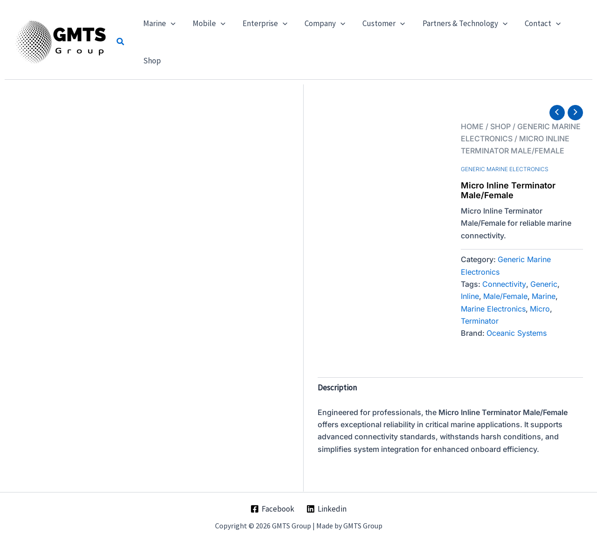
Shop (500, 126)
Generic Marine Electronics (504, 169)
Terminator (480, 321)
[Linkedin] (326, 509)
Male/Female (505, 296)
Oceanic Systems (516, 333)
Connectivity (504, 284)
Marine (543, 296)
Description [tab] (337, 387)
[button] (121, 42)
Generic (543, 284)
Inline (470, 296)
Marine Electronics (493, 308)
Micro (540, 308)
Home (472, 126)
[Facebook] (272, 509)
